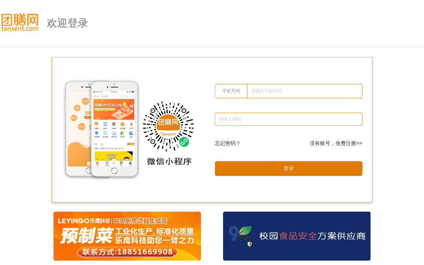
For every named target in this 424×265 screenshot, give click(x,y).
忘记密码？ (228, 143)
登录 (289, 168)
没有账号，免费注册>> (336, 143)
